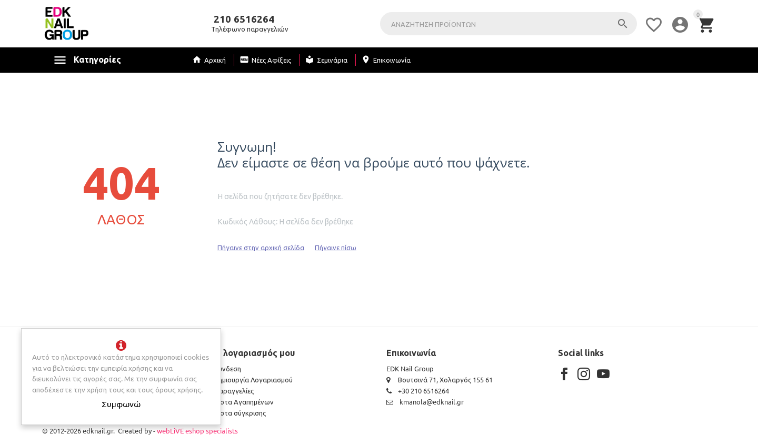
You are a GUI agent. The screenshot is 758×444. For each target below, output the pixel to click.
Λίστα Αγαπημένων (244, 401)
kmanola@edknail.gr (425, 401)
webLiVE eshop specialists (197, 430)
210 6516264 (244, 19)
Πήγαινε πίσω (335, 247)
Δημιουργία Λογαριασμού (253, 379)
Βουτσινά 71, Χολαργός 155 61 (439, 379)
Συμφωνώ (121, 403)
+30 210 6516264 (417, 390)
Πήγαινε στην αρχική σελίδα (260, 247)
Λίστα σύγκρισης (240, 412)
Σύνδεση (227, 368)
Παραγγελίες (234, 390)
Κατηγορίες (97, 59)
